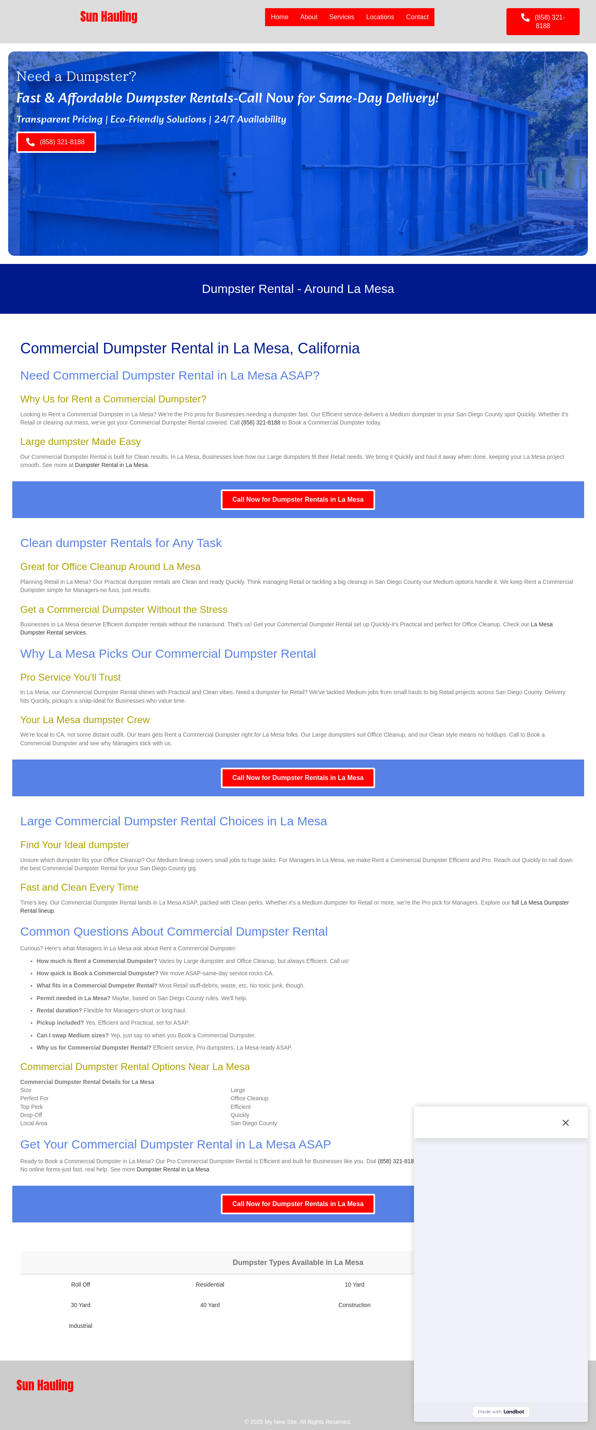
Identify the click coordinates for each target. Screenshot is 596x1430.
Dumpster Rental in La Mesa (111, 465)
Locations (380, 16)
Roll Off (80, 1284)
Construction (355, 1305)
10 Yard (354, 1284)
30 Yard (80, 1305)
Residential (210, 1284)
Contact (417, 16)
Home (279, 16)
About (308, 16)
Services (341, 16)
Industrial (80, 1326)
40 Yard (210, 1305)
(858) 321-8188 (261, 422)
